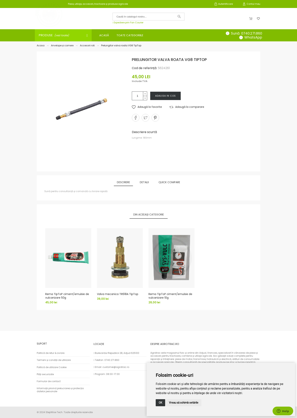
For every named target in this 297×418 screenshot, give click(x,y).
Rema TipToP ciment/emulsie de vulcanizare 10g (170, 296)
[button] (147, 107)
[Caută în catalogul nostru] (148, 17)
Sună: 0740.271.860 (246, 33)
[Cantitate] (137, 95)
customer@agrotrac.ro (115, 367)
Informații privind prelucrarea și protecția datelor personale (60, 390)
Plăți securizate (45, 374)
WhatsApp (253, 37)
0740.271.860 (111, 360)
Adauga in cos (165, 95)
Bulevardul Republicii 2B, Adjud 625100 (117, 353)
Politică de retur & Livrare (50, 353)
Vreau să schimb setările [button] (183, 402)
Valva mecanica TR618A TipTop (117, 294)
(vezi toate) (61, 35)
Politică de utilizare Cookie (51, 367)
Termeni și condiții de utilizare (54, 360)
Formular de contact (49, 381)
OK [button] (160, 402)
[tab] (123, 182)
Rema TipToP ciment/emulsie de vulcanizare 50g (67, 296)
